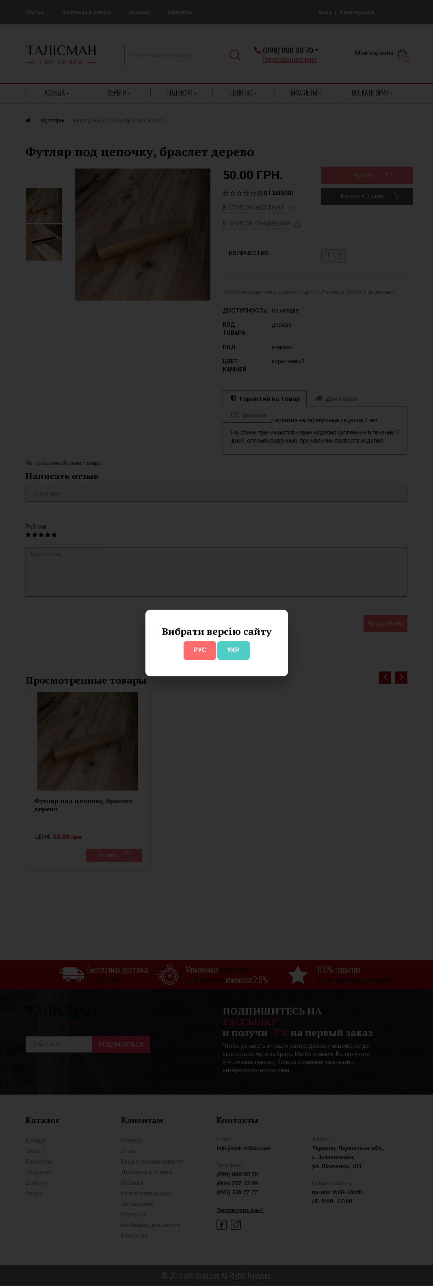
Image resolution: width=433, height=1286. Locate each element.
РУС (199, 650)
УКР (233, 650)
